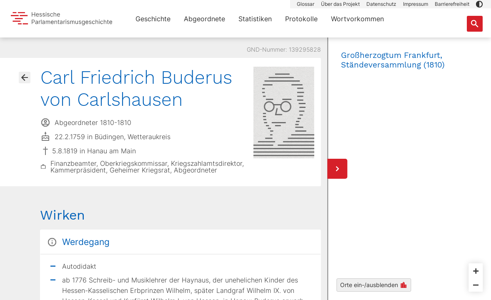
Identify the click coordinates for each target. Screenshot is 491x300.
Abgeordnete (204, 19)
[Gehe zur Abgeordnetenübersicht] (24, 77)
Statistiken (255, 19)
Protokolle (301, 19)
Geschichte (152, 19)
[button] (479, 4)
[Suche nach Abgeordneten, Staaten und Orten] (475, 24)
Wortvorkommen (357, 19)
